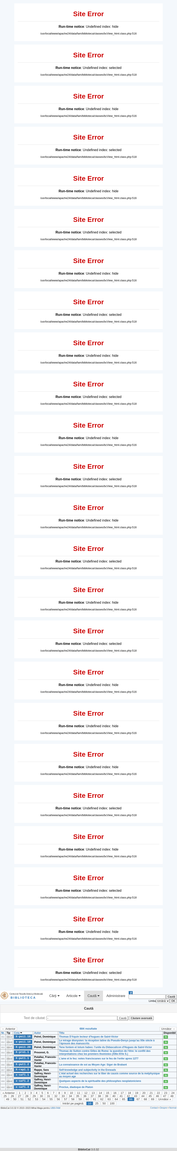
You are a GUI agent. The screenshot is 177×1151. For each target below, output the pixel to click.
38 (99, 1096)
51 (22, 1099)
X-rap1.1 (22, 1070)
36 (84, 1096)
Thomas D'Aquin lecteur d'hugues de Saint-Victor (88, 1036)
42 (128, 1096)
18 (129, 1092)
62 (101, 1099)
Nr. (3, 1032)
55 (51, 1099)
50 (14, 1099)
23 (165, 1092)
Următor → (168, 1028)
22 (158, 1092)
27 (19, 1096)
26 (12, 1096)
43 (135, 1096)
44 (142, 1096)
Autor (37, 1032)
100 (112, 1103)
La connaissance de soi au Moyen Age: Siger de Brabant (93, 1064)
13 (93, 1092)
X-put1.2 (22, 1064)
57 (65, 1099)
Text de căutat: (35, 1018)
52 (29, 1099)
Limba (152, 1001)
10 (71, 1092)
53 (36, 1099)
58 (72, 1099)
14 (100, 1092)
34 (70, 1096)
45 (150, 1096)
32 (55, 1096)
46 (157, 1096)
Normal (172, 1107)
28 (26, 1096)
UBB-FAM (55, 1108)
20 (143, 1092)
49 (7, 1099)
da (166, 1037)
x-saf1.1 (22, 1075)
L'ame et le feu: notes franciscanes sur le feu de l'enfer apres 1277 (98, 1058)
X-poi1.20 (23, 1047)
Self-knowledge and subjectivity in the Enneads (87, 1069)
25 (5, 1096)
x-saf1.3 (22, 1087)
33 (63, 1096)
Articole (73, 996)
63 (109, 1099)
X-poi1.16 (23, 1036)
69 (152, 1099)
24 (172, 1092)
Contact (154, 1107)
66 (130, 1099)
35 (77, 1096)
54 (43, 1099)
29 (34, 1096)
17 (122, 1092)
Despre (163, 1107)
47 (164, 1096)
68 (145, 1099)
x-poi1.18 (23, 1042)
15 (107, 1092)
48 (171, 1096)
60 (87, 1099)
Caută (93, 996)
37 (92, 1096)
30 (41, 1096)
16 (114, 1092)
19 (136, 1092)
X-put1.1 (22, 1058)
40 (113, 1096)
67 (138, 1099)
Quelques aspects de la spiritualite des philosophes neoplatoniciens (100, 1081)
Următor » (164, 1099)
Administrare (115, 996)
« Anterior (9, 1092)
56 (58, 1099)
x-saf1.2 (22, 1081)
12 (85, 1092)
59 (80, 1099)
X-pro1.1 (22, 1052)
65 (123, 1099)
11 (78, 1092)
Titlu (61, 1032)
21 (151, 1092)
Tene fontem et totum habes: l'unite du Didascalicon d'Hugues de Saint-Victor (105, 1047)
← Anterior (8, 1028)
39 (106, 1096)
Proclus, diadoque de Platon (76, 1087)
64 (116, 1099)
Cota (18, 1032)
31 (48, 1096)
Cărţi (54, 996)
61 (94, 1099)
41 (121, 1096)
